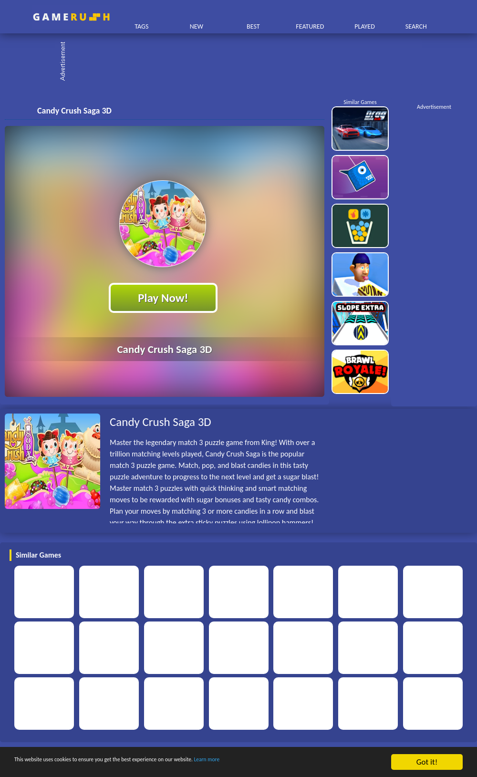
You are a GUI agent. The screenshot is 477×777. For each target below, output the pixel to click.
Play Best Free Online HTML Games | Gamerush (71, 17)
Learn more (298, 762)
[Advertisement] (243, 62)
